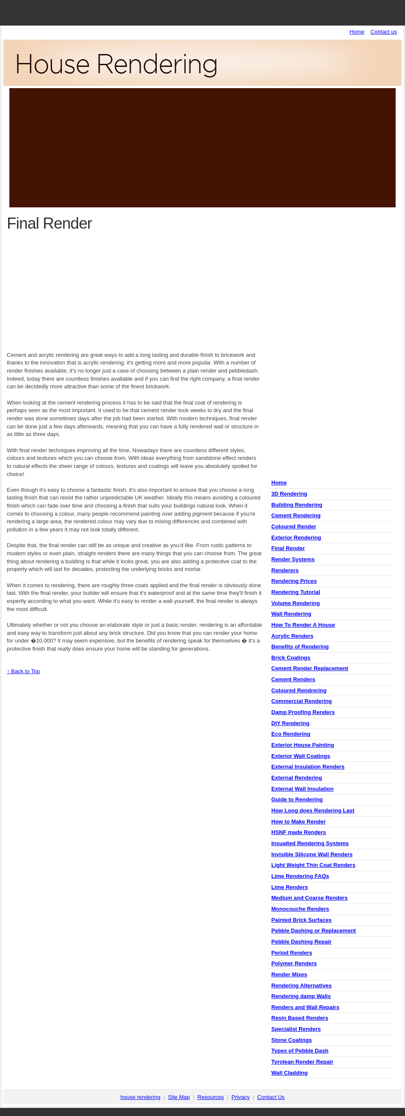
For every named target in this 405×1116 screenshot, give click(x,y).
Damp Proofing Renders (303, 712)
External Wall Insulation (302, 789)
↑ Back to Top (23, 671)
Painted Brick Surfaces (301, 920)
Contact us (384, 32)
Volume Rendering (295, 603)
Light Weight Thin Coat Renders (313, 865)
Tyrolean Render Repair (302, 1062)
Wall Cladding (289, 1073)
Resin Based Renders (299, 1018)
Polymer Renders (294, 963)
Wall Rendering (291, 614)
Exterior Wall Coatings (300, 756)
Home (357, 32)
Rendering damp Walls (301, 996)
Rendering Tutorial (295, 592)
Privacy (241, 1097)
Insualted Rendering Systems (310, 843)
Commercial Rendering (301, 701)
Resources (211, 1097)
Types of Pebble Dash (299, 1050)
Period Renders (291, 953)
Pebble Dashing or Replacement (313, 930)
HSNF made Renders (298, 832)
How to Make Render (298, 821)
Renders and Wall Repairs (305, 1007)
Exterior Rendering (296, 537)
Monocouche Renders (300, 909)
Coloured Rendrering (299, 690)
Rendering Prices (294, 581)
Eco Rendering (290, 734)
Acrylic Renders (292, 636)
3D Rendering (289, 494)
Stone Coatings (291, 1040)
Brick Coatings (290, 657)
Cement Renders (293, 679)
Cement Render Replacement (309, 668)
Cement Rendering (296, 515)
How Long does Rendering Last (312, 810)
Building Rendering (296, 505)
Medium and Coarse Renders (309, 898)
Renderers (285, 570)
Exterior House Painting (302, 745)
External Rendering (296, 778)
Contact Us (270, 1097)
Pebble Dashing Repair (301, 941)
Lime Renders (289, 887)
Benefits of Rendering (300, 646)
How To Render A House (303, 625)
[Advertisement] (202, 147)
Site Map (179, 1097)
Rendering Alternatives (301, 985)
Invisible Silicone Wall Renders (312, 854)
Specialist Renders (296, 1029)
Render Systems (293, 559)
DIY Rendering (290, 723)
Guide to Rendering (297, 799)
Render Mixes (289, 974)
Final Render (288, 548)
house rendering (141, 1097)
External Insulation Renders (308, 766)
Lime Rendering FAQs (300, 876)
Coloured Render (293, 526)
